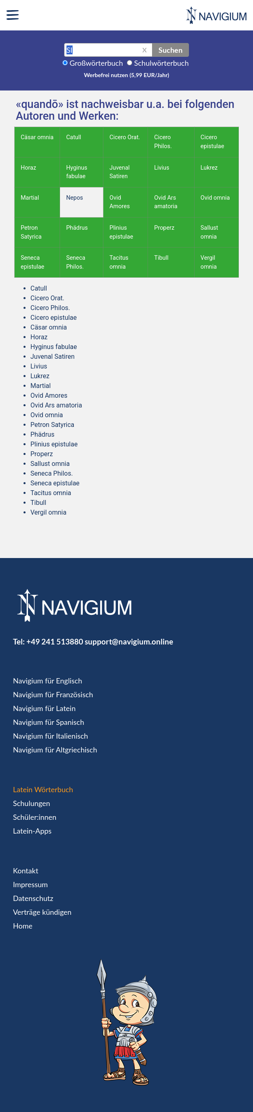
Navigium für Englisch (47, 680)
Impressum (30, 884)
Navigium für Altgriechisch (55, 749)
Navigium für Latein (44, 708)
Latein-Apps (32, 830)
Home (22, 925)
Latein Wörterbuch (43, 789)
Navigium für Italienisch (50, 735)
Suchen (170, 49)
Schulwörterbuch (161, 63)
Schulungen (31, 803)
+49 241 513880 (54, 641)
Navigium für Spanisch (48, 722)
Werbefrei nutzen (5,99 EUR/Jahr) (126, 74)
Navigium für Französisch (53, 694)
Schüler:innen (34, 816)
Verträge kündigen (42, 911)
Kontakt (25, 870)
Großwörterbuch (96, 63)
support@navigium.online (129, 641)
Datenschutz (33, 898)
